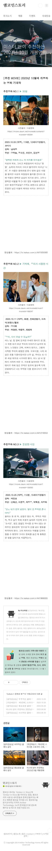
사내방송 (46, 15)
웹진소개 (17, 833)
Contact (30, 833)
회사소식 (7, 15)
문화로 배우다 (20, 694)
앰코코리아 (8, 833)
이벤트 (32, 15)
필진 (23, 833)
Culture (9, 694)
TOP (50, 830)
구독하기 (38, 833)
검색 (40, 5)
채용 (20, 15)
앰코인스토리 (14, 5)
